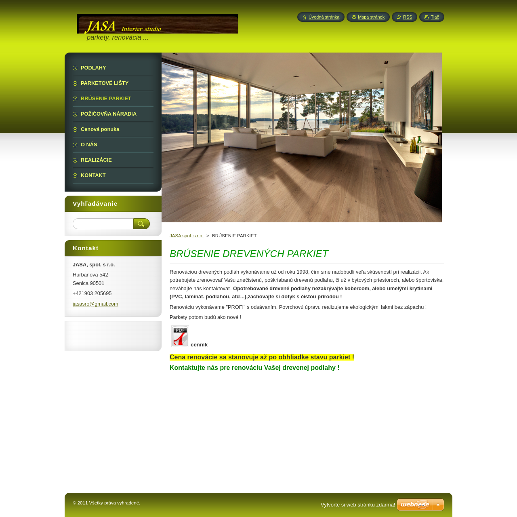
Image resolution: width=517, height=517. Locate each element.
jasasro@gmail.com (95, 304)
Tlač (435, 17)
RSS (407, 17)
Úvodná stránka (324, 17)
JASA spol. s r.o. (187, 235)
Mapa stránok (371, 17)
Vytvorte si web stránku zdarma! (358, 505)
